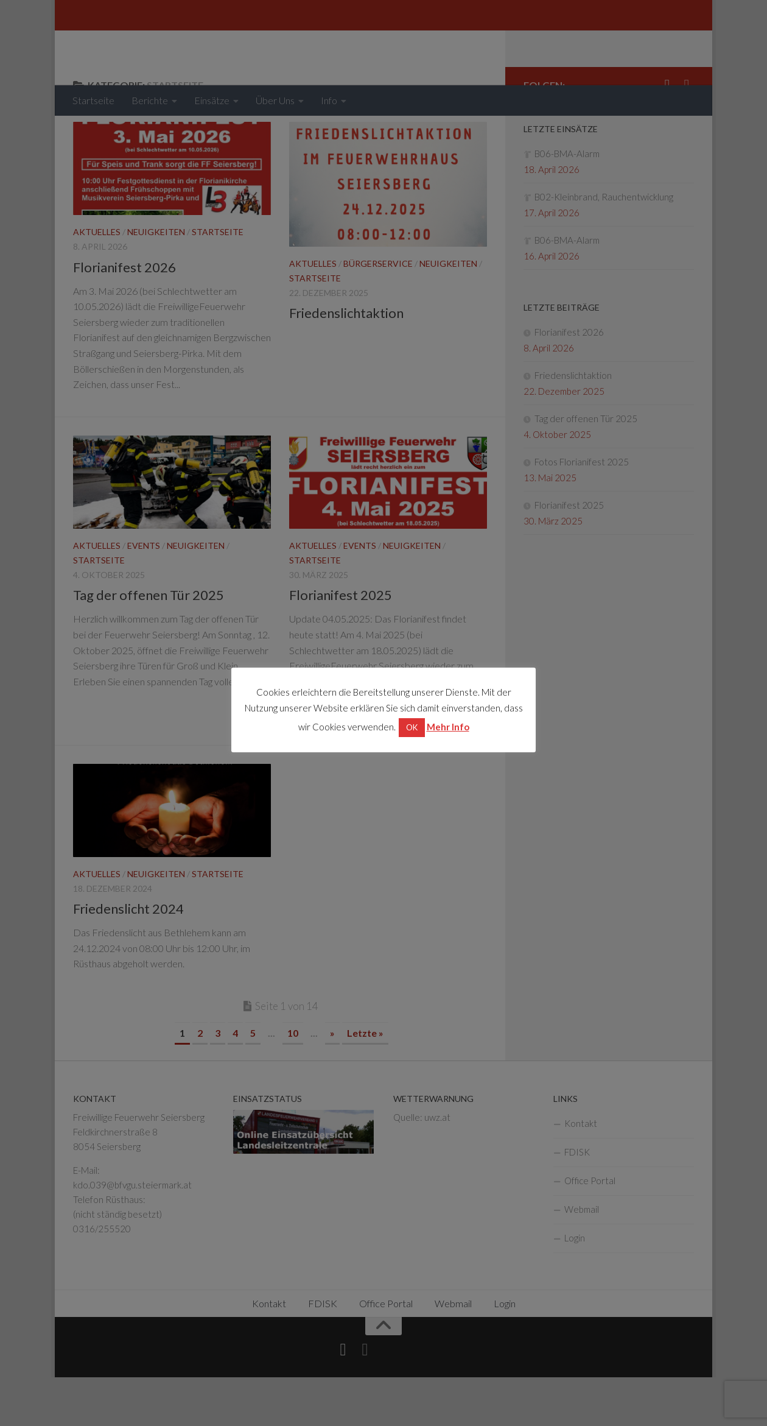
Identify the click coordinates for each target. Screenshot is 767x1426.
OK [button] (412, 727)
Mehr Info (448, 726)
